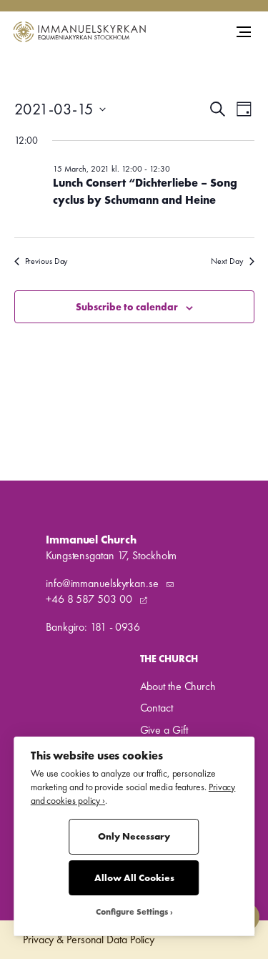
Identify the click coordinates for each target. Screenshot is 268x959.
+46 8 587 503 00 (90, 598)
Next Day (232, 261)
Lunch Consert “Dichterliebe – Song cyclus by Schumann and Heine (145, 191)
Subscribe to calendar (127, 306)
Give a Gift (164, 729)
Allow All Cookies (134, 878)
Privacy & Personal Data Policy (88, 939)
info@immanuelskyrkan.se (104, 583)
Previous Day (41, 261)
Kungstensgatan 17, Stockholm (111, 555)
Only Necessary (134, 836)
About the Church (178, 686)
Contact (156, 707)
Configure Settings (132, 912)
